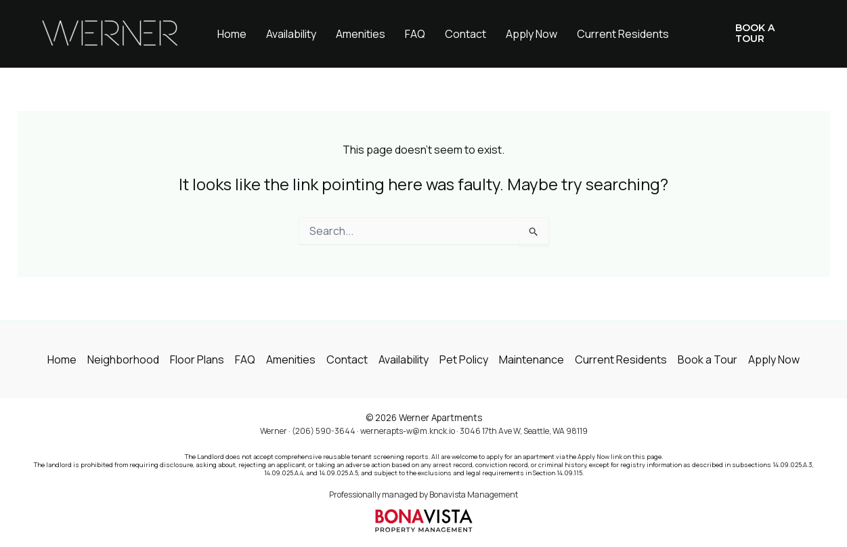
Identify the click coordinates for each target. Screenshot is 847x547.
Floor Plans (197, 359)
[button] (761, 34)
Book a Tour (707, 359)
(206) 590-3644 (323, 431)
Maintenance (531, 359)
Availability (291, 33)
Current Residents (623, 33)
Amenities (360, 33)
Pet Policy (463, 359)
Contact (465, 33)
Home (231, 33)
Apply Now (531, 33)
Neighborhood (123, 359)
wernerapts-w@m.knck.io (407, 431)
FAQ (415, 33)
